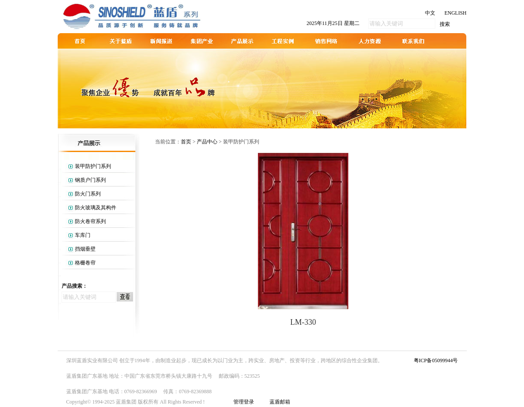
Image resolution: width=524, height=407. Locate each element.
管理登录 (243, 402)
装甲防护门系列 (93, 166)
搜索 (445, 24)
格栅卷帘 (85, 263)
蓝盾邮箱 (280, 402)
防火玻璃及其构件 (95, 208)
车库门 (82, 235)
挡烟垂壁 (85, 249)
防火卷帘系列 (90, 221)
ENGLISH (455, 13)
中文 (430, 13)
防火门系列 (88, 194)
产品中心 (207, 142)
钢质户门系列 (90, 180)
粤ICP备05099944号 (436, 360)
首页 (186, 142)
